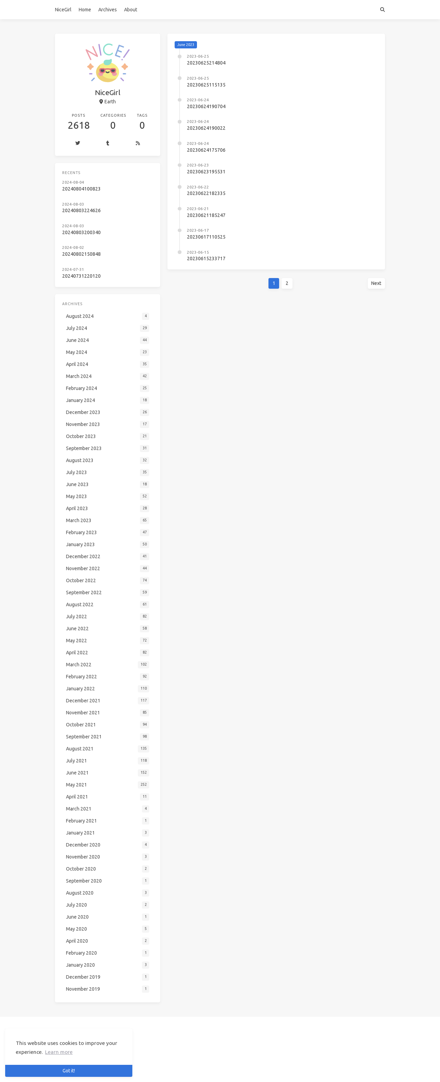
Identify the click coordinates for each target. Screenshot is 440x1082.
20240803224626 (81, 210)
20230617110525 (206, 237)
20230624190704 (206, 106)
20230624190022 (206, 128)
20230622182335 (206, 193)
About (130, 9)
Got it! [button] (69, 1070)
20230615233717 (206, 258)
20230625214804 (206, 63)
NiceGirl (63, 9)
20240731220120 (81, 276)
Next (376, 283)
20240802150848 (81, 254)
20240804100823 (81, 189)
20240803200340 (81, 232)
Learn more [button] (59, 1052)
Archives (107, 9)
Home (85, 9)
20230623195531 (206, 171)
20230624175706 (206, 150)
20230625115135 (206, 85)
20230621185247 (206, 215)
